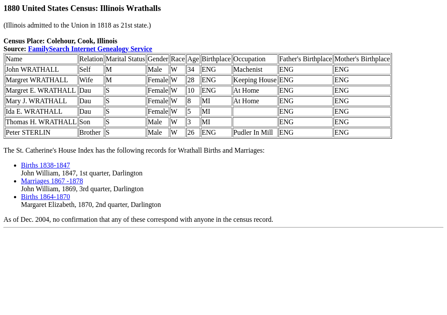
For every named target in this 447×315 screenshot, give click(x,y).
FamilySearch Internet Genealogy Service (90, 48)
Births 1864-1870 (45, 196)
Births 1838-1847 (45, 165)
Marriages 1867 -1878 (52, 181)
